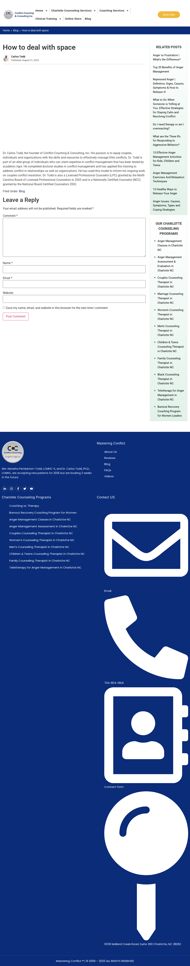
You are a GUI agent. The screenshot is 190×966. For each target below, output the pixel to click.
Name (8, 263)
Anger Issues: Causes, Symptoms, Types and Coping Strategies (166, 205)
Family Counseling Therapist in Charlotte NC (169, 363)
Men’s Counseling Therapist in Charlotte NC (168, 330)
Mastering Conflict (111, 443)
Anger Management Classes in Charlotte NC (170, 245)
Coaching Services (114, 10)
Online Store (73, 18)
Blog (88, 18)
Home (41, 10)
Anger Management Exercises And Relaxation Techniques (168, 177)
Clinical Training (48, 19)
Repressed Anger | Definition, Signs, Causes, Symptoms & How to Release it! (168, 86)
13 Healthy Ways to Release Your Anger (165, 191)
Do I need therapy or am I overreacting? (168, 126)
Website (8, 292)
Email (7, 278)
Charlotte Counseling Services (73, 10)
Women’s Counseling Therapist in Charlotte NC (170, 314)
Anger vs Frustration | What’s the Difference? (167, 57)
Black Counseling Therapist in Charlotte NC (168, 379)
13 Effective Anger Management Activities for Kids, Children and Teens (167, 159)
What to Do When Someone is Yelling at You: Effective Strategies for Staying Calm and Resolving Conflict (168, 108)
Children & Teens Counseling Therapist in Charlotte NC (171, 347)
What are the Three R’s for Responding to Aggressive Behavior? (167, 140)
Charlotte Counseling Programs (26, 497)
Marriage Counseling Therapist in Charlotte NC (170, 298)
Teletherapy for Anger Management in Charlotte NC (171, 395)
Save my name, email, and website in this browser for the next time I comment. (57, 307)
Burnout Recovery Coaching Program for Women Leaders (170, 411)
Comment (10, 215)
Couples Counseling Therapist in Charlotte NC (170, 282)
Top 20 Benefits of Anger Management (168, 69)
